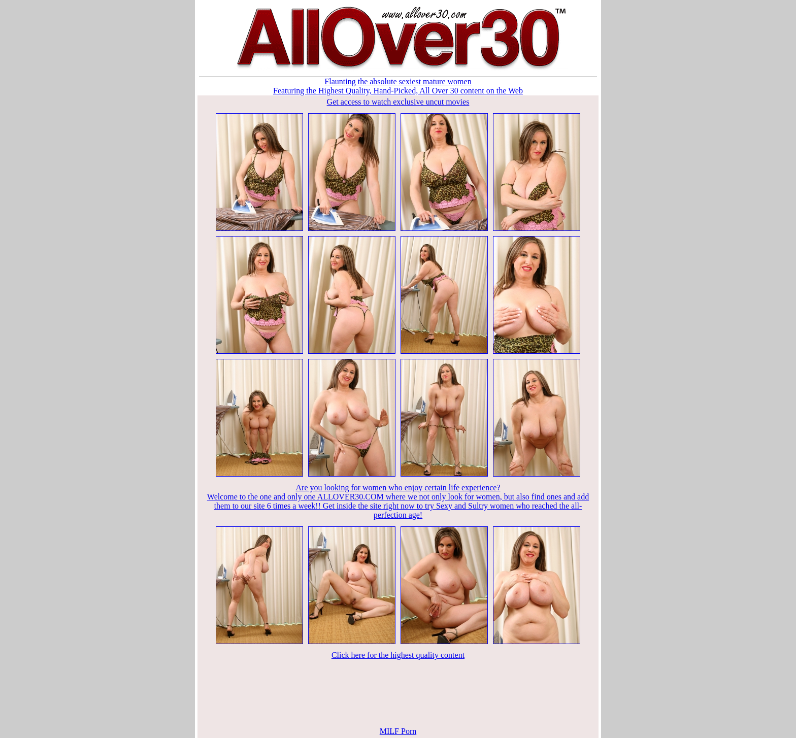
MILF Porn (398, 731)
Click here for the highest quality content (398, 655)
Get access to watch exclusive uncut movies (398, 101)
